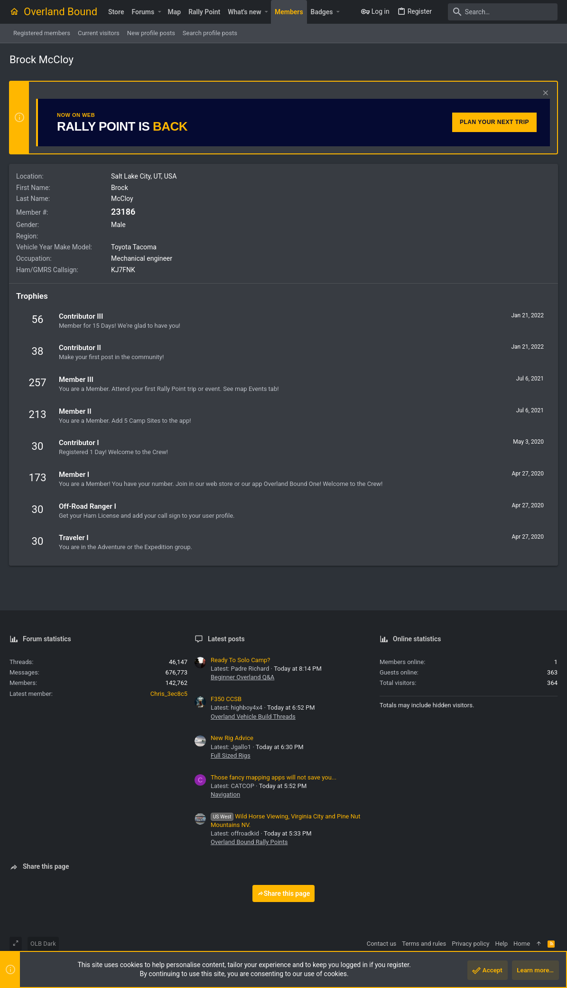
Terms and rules (424, 943)
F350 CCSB (226, 699)
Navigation (225, 794)
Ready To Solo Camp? (240, 660)
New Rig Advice (232, 737)
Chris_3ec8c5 (168, 693)
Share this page (283, 893)
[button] (159, 12)
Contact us (382, 943)
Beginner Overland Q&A (242, 677)
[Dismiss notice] (544, 94)
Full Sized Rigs (231, 755)
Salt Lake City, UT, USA (144, 176)
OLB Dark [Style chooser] (43, 943)
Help (501, 943)
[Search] (498, 11)
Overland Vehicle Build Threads (253, 716)
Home (521, 943)
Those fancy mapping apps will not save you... (273, 777)
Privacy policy (470, 943)
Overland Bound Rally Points (249, 842)
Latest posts (226, 639)
